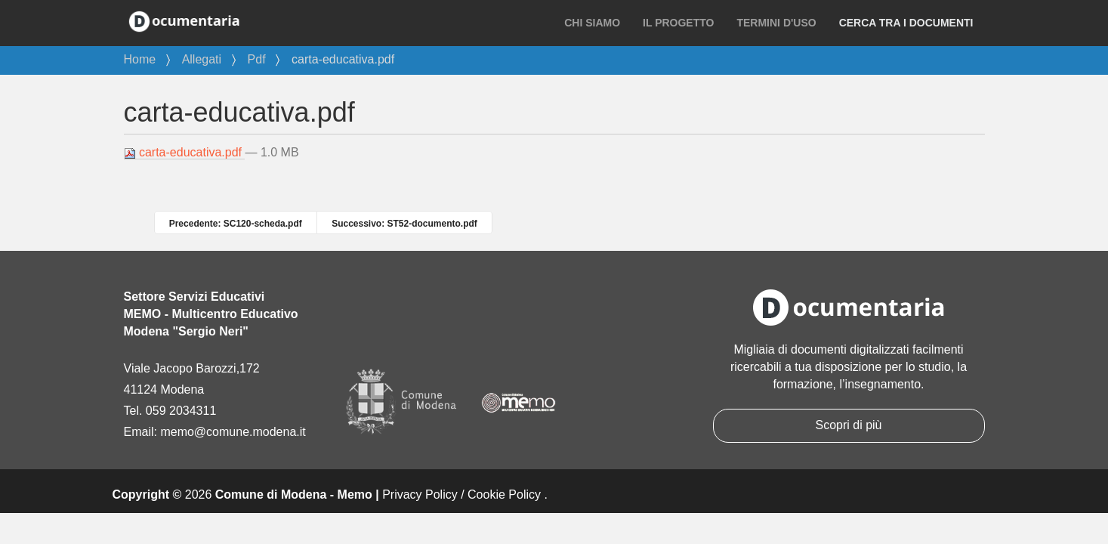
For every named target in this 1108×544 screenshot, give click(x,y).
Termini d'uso (776, 23)
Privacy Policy (420, 494)
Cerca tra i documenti (906, 23)
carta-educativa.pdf (184, 152)
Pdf (257, 59)
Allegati (201, 59)
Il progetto (678, 23)
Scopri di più (848, 425)
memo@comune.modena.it (232, 431)
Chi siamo (592, 23)
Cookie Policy (504, 494)
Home (140, 59)
